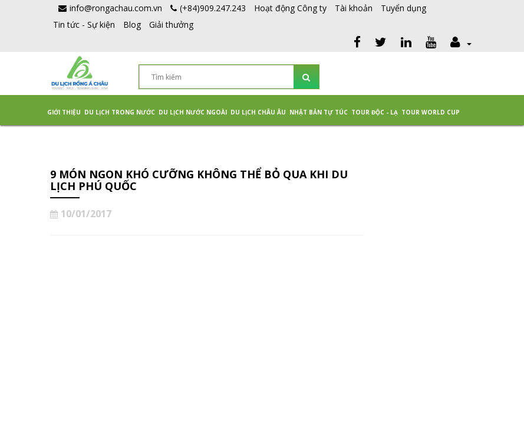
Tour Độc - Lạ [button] (374, 112)
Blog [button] (132, 24)
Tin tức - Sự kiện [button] (84, 24)
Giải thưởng (171, 24)
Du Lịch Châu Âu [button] (258, 112)
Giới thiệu (64, 112)
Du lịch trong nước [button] (119, 112)
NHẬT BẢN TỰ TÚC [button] (318, 112)
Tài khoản (354, 8)
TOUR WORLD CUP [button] (430, 112)
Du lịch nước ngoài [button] (193, 112)
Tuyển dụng (403, 8)
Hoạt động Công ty (290, 8)
